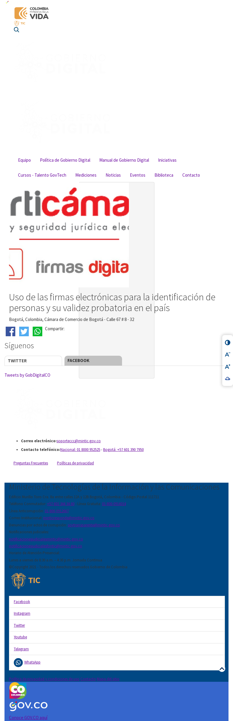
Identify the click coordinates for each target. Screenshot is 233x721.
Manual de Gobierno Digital (124, 160)
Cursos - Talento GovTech (42, 175)
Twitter (17, 360)
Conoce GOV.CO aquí (28, 717)
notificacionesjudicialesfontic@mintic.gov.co (45, 546)
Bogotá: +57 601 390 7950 (123, 449)
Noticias (113, 175)
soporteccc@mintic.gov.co (79, 440)
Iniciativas (167, 160)
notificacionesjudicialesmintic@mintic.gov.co (46, 539)
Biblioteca (163, 175)
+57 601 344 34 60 (60, 503)
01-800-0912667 (57, 511)
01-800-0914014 (114, 503)
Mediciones (86, 175)
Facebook (78, 360)
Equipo (24, 160)
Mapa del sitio (108, 678)
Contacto (191, 175)
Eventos (137, 175)
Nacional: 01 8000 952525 (80, 449)
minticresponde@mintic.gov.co (68, 517)
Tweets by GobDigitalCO (27, 375)
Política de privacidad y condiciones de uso (44, 678)
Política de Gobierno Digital (65, 160)
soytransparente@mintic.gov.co (94, 525)
